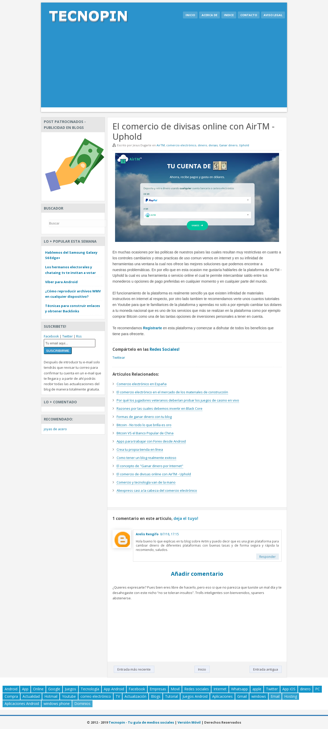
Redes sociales (196, 688)
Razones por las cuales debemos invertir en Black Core (159, 408)
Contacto (248, 15)
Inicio (190, 15)
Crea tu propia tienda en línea (140, 449)
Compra (11, 696)
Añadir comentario (197, 573)
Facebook (51, 336)
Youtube (69, 696)
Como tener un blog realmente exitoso (146, 457)
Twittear (118, 357)
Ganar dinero (228, 145)
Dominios (82, 703)
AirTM (161, 145)
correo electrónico (95, 696)
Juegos (70, 688)
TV (118, 696)
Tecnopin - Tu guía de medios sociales (141, 722)
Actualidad (31, 696)
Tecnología (90, 688)
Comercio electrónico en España (142, 384)
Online (38, 688)
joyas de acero (55, 429)
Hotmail (50, 696)
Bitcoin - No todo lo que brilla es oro (144, 425)
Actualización (135, 696)
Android (11, 688)
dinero (202, 145)
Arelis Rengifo (147, 534)
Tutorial (171, 696)
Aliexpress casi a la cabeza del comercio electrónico (157, 490)
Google (54, 688)
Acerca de (209, 15)
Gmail (242, 696)
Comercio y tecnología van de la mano (146, 482)
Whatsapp (239, 688)
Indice (229, 15)
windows (258, 696)
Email (275, 696)
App (25, 688)
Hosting (290, 696)
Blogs (155, 696)
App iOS (288, 688)
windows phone (57, 703)
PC (317, 688)
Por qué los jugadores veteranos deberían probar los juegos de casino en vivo (178, 400)
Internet (220, 688)
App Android (114, 688)
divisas (213, 145)
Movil (175, 688)
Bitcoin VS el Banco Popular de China (145, 433)
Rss (79, 336)
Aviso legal (273, 15)
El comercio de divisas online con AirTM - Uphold (154, 474)
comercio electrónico (181, 145)
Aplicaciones (222, 696)
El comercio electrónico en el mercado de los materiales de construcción (172, 392)
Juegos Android (195, 696)
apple (256, 688)
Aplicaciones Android (22, 703)
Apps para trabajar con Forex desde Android (151, 441)
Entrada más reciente (134, 669)
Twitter (67, 336)
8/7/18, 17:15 (169, 534)
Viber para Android (61, 282)
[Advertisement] (164, 69)
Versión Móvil (189, 722)
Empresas (158, 688)
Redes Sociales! (164, 349)
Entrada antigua (265, 669)
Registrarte (152, 328)
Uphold (244, 145)
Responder (267, 557)
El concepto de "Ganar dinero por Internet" (150, 466)
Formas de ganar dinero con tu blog (144, 416)
